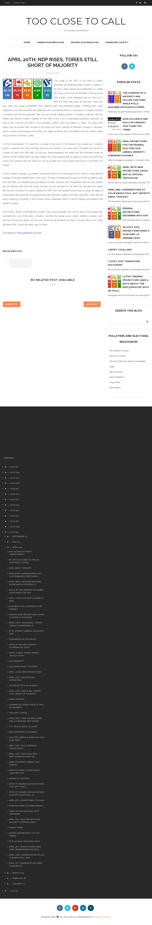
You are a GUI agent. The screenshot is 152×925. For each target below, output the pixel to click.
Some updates (16, 699)
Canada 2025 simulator (50, 42)
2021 (12, 478)
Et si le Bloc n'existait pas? (24, 841)
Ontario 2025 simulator (85, 42)
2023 (12, 467)
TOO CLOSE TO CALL (76, 21)
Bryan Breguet (13, 251)
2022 (12, 472)
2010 (12, 891)
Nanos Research (116, 377)
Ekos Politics (115, 387)
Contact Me (19, 3)
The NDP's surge (18, 713)
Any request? (16, 661)
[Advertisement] (23, 432)
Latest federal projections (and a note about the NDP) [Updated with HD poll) (128, 283)
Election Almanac (117, 356)
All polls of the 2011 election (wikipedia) (127, 361)
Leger (112, 366)
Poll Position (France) (119, 351)
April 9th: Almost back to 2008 (26, 800)
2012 (12, 527)
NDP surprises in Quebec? (23, 732)
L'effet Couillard (120, 249)
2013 (12, 521)
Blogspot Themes (102, 917)
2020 (12, 483)
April (15, 547)
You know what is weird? (23, 666)
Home (7, 3)
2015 (12, 510)
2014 (12, 516)
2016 (12, 505)
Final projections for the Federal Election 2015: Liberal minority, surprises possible (127, 148)
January (17, 884)
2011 (12, 532)
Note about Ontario (20, 568)
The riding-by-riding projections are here (22, 233)
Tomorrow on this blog (22, 639)
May (14, 542)
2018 (12, 494)
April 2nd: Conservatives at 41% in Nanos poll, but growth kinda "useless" (129, 193)
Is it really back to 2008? (23, 726)
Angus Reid (114, 382)
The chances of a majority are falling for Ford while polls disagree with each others (127, 100)
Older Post (92, 304)
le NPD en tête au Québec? (24, 685)
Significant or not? (117, 42)
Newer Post (11, 304)
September (18, 536)
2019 (12, 489)
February (17, 878)
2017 (12, 499)
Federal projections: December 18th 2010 (135, 212)
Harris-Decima (116, 372)
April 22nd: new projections (25, 672)
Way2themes (70, 917)
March (16, 873)
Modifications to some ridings (26, 806)
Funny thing (16, 828)
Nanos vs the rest (19, 778)
